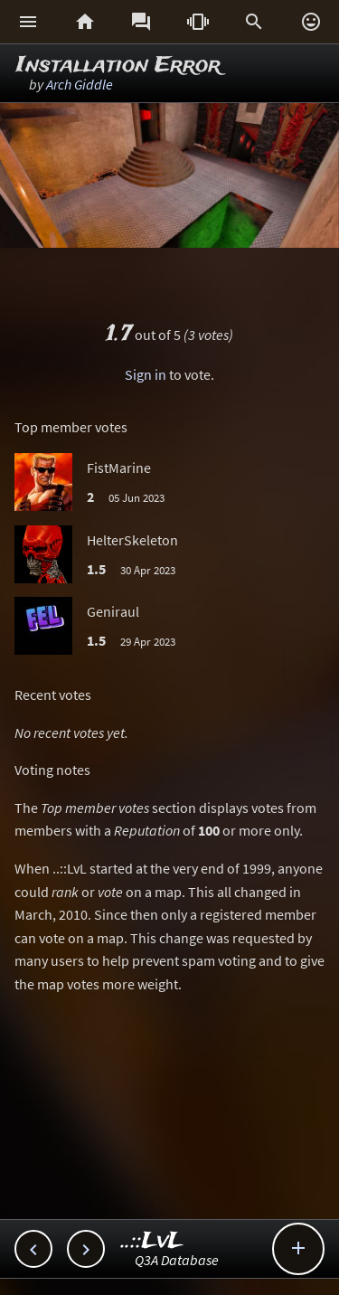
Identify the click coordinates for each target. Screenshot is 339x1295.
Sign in (145, 374)
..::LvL (152, 1241)
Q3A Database (177, 1260)
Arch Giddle (79, 84)
